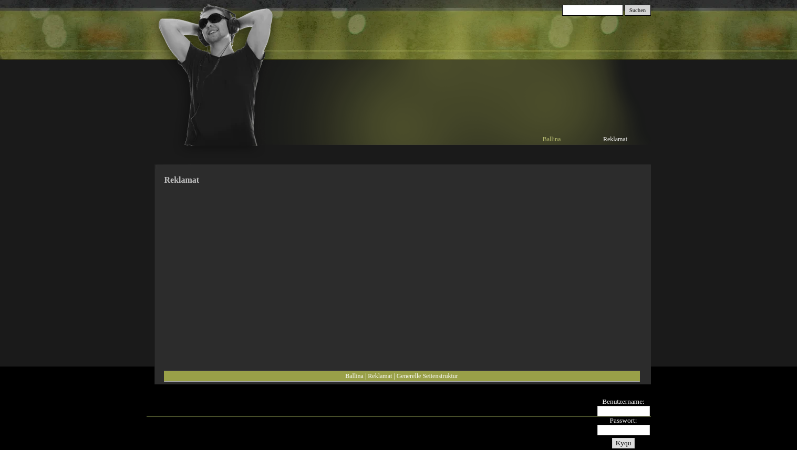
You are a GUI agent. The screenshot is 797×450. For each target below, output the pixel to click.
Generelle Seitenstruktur (427, 376)
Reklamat (380, 376)
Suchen (637, 10)
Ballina (354, 376)
